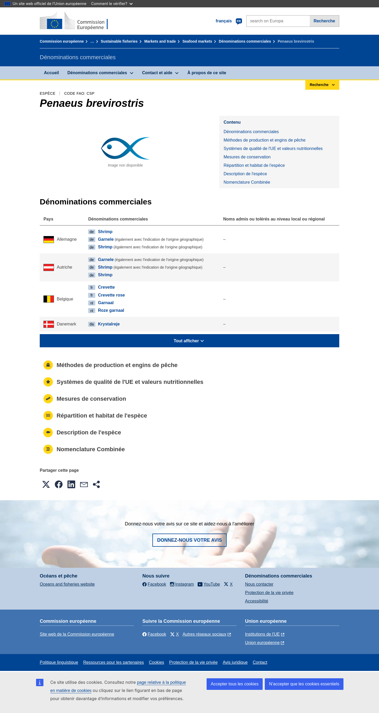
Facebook (154, 634)
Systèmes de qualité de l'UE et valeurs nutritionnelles (273, 148)
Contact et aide (157, 73)
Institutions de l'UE (262, 634)
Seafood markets (197, 41)
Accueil (51, 73)
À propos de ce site (206, 73)
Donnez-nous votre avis (189, 540)
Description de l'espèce (245, 174)
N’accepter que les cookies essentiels (304, 684)
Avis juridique (235, 662)
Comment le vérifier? (111, 3)
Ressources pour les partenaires (113, 662)
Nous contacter (259, 584)
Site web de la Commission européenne (77, 634)
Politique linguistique (59, 662)
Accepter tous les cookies (234, 684)
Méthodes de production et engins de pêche (264, 140)
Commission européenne (62, 41)
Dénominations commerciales (245, 41)
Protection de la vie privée (269, 592)
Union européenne (262, 642)
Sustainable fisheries (119, 41)
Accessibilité (256, 601)
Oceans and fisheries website (67, 584)
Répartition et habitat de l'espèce (254, 165)
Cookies (156, 662)
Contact (260, 662)
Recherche (324, 21)
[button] (46, 484)
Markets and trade (160, 41)
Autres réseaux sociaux (204, 634)
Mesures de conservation (247, 157)
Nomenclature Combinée (246, 182)
